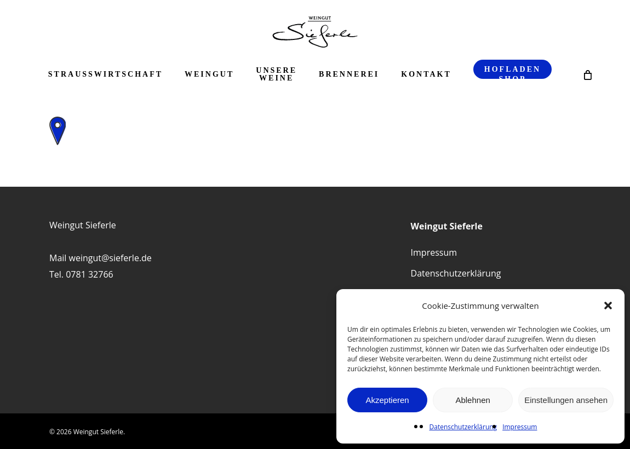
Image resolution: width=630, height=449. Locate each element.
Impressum (519, 426)
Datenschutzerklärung (463, 426)
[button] (608, 305)
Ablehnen (472, 400)
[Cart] (587, 74)
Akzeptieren (387, 400)
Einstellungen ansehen (566, 400)
